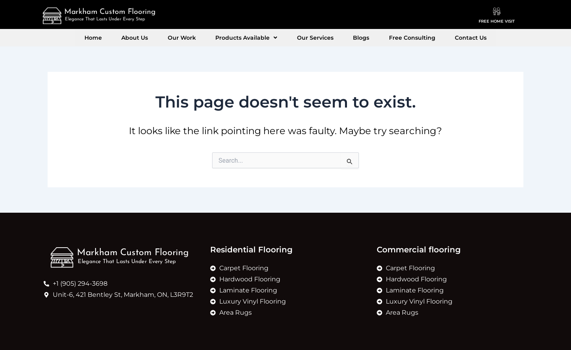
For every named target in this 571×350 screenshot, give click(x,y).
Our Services (311, 37)
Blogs (349, 37)
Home (120, 37)
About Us (154, 37)
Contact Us (444, 37)
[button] (250, 37)
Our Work (193, 37)
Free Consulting (393, 37)
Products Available (250, 37)
